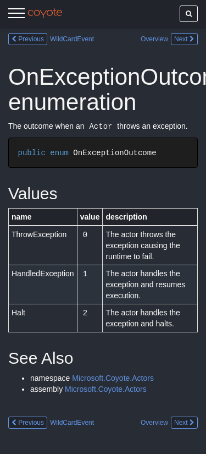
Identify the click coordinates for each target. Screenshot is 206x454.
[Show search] (189, 14)
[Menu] (16, 14)
